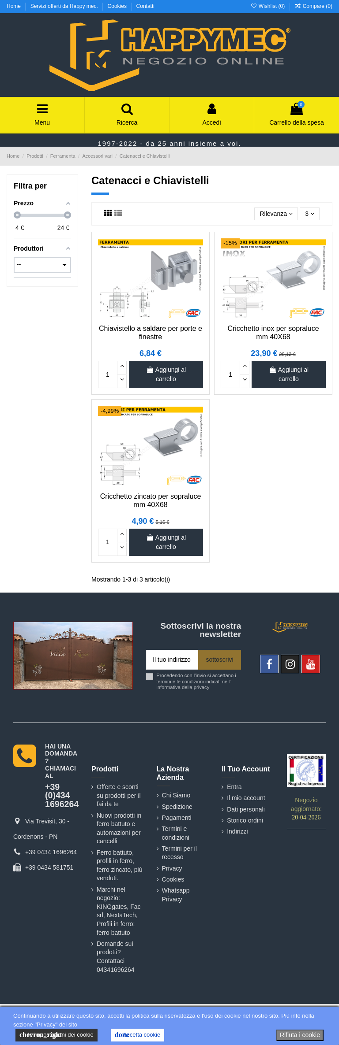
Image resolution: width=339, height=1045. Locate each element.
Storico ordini (245, 820)
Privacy (172, 868)
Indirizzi (237, 831)
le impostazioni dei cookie (56, 1035)
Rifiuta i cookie (300, 1034)
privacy (201, 687)
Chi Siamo (176, 795)
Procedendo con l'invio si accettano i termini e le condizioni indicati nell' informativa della (196, 681)
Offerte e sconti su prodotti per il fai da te (119, 795)
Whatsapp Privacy (176, 895)
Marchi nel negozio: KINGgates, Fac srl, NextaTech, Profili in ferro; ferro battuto (119, 911)
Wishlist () (268, 6)
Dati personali (246, 809)
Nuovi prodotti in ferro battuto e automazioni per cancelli (119, 828)
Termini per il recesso (179, 853)
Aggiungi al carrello (166, 374)
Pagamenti (177, 817)
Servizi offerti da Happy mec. (65, 6)
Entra (234, 786)
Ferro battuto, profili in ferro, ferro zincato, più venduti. (120, 865)
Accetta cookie (137, 1035)
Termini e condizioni (175, 833)
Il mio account (246, 797)
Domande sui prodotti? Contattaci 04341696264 (116, 956)
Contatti (145, 6)
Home (14, 6)
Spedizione (177, 806)
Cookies (118, 6)
